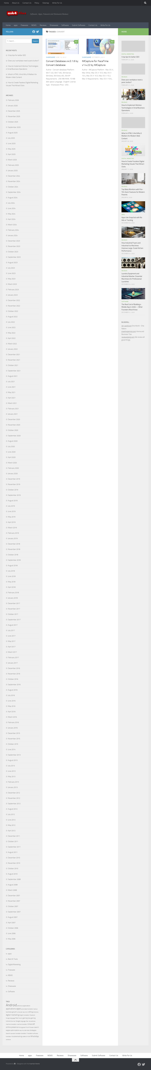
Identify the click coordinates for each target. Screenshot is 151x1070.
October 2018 (13, 555)
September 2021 (14, 371)
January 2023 (13, 295)
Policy (37, 3)
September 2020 (14, 436)
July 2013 (11, 766)
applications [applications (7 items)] (11, 1009)
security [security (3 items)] (22, 1030)
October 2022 (13, 311)
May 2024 (11, 214)
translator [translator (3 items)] (8, 1036)
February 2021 (13, 409)
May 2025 (11, 149)
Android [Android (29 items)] (11, 1005)
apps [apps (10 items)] (18, 1008)
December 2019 (14, 479)
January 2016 (13, 728)
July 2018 (11, 571)
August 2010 (12, 874)
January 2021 (13, 414)
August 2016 (12, 690)
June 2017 (11, 636)
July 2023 (11, 268)
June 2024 (11, 208)
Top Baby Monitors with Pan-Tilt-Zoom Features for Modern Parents (133, 192)
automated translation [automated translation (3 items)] (27, 1009)
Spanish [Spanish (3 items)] (8, 1033)
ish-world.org (126, 326)
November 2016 (14, 674)
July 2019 (11, 506)
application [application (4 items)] (26, 1006)
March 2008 (12, 890)
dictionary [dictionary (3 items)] (35, 1012)
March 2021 (12, 403)
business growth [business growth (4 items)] (11, 1012)
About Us (15, 3)
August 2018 (12, 565)
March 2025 (12, 160)
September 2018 (14, 560)
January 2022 (13, 349)
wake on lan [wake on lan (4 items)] (26, 1036)
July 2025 (11, 138)
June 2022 (11, 327)
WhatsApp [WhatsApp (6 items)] (34, 1036)
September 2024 (14, 192)
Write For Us (57, 3)
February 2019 (13, 533)
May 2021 (11, 392)
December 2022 (14, 300)
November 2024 (14, 181)
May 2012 (11, 825)
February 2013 (13, 782)
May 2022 (11, 333)
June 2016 (11, 701)
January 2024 (13, 235)
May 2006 (11, 939)
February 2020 (13, 468)
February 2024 (13, 230)
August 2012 (12, 809)
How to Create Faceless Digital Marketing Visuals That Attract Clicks (133, 164)
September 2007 (14, 912)
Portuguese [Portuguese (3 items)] (22, 1027)
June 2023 (11, 273)
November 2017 (14, 609)
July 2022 (11, 322)
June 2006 (11, 933)
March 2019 (12, 528)
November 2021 (14, 360)
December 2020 (14, 419)
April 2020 (11, 457)
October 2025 (13, 122)
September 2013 (14, 755)
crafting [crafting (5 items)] (30, 1012)
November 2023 (14, 246)
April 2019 (11, 522)
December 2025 (14, 111)
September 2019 (14, 495)
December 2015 (14, 733)
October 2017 (13, 614)
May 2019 (11, 517)
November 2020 (14, 425)
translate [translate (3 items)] (17, 1033)
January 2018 (13, 598)
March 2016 (12, 717)
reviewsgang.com (128, 337)
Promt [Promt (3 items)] (27, 1027)
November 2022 (14, 306)
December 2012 (14, 793)
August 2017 (12, 625)
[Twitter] (37, 31)
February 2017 (13, 657)
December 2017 (14, 603)
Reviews (43, 25)
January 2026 (13, 106)
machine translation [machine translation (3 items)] (11, 1024)
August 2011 (12, 852)
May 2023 (11, 279)
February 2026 (13, 100)
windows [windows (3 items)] (8, 1039)
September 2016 (14, 684)
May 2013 (11, 776)
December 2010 (14, 858)
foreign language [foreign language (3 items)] (10, 1018)
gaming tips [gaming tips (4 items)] (26, 1018)
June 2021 (11, 387)
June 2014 (11, 749)
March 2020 (12, 463)
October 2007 (13, 906)
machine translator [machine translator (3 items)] (22, 1024)
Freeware (24, 25)
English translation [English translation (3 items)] (24, 1015)
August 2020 (12, 441)
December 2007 (14, 896)
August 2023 (12, 262)
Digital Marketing (14, 964)
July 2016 (11, 695)
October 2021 (13, 365)
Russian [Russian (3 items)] (31, 1027)
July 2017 (11, 630)
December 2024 (14, 176)
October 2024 (13, 187)
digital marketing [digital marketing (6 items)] (12, 1015)
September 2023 (14, 257)
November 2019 (14, 484)
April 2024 (11, 219)
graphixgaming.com (129, 331)
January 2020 (13, 473)
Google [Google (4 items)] (18, 1021)
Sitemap (45, 3)
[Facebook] (33, 31)
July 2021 (11, 382)
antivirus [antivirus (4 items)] (20, 1006)
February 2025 (13, 165)
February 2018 (13, 593)
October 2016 (13, 679)
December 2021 (14, 354)
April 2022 (11, 338)
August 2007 (12, 917)
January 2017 (13, 663)
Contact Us (27, 3)
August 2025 (12, 133)
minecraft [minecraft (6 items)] (31, 1024)
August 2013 (12, 760)
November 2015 (14, 739)
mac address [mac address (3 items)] (32, 1021)
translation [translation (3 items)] (23, 1033)
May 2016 (11, 706)
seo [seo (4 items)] (25, 1030)
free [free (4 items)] (16, 1018)
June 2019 (11, 511)
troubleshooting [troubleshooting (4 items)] (17, 1036)
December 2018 (14, 544)
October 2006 (13, 928)
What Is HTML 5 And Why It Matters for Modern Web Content (132, 136)
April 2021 (11, 398)
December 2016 (14, 668)
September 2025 (14, 127)
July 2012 (11, 814)
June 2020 (11, 452)
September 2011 (14, 847)
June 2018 (11, 576)
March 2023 (12, 284)
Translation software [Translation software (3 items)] (32, 1033)
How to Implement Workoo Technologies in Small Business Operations (133, 108)
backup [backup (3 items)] (36, 1009)
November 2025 (14, 116)
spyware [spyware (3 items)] (12, 1033)
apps (15, 25)
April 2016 (11, 712)
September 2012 (14, 804)
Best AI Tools (13, 959)
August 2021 (12, 376)
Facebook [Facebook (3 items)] (32, 1015)
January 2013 (13, 787)
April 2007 (11, 923)
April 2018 (11, 587)
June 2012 (11, 820)
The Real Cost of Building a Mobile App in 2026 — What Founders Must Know (132, 307)
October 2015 (13, 744)
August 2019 (12, 501)
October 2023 (13, 252)
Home (6, 3)
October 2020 (13, 430)
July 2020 (11, 446)
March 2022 (12, 344)
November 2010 (14, 863)
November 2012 (14, 798)
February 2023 (13, 290)
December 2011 (14, 836)
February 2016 (13, 722)
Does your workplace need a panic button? (23, 61)
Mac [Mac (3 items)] (27, 1021)
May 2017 (11, 641)
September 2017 (14, 620)
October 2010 (13, 868)
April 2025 (11, 154)
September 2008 (14, 879)
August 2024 (12, 198)
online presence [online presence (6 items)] (12, 1027)
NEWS (33, 25)
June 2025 (11, 143)
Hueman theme (34, 1064)
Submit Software (78, 25)
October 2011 (13, 841)
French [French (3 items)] (20, 1018)
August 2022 (12, 317)
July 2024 (11, 203)
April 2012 (11, 831)
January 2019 (13, 538)
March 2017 (12, 652)
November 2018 (14, 549)
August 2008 (12, 885)
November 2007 (14, 901)
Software (65, 25)
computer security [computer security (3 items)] (22, 1012)
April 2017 (11, 647)
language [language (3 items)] (23, 1021)
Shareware (54, 25)
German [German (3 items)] (13, 1021)
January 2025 (13, 170)
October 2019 (13, 490)
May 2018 (11, 582)
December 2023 (14, 241)
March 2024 (12, 225)
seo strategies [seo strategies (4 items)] (31, 1030)
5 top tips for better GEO (17, 55)
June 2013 (11, 771)
